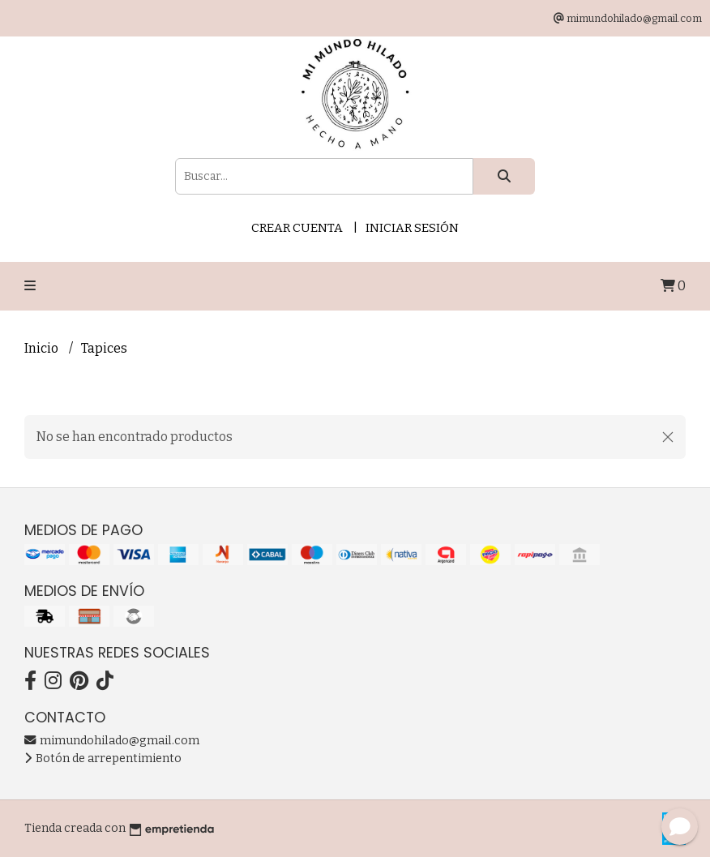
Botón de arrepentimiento (103, 758)
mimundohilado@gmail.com (111, 741)
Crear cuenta (297, 228)
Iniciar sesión (412, 228)
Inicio (42, 348)
